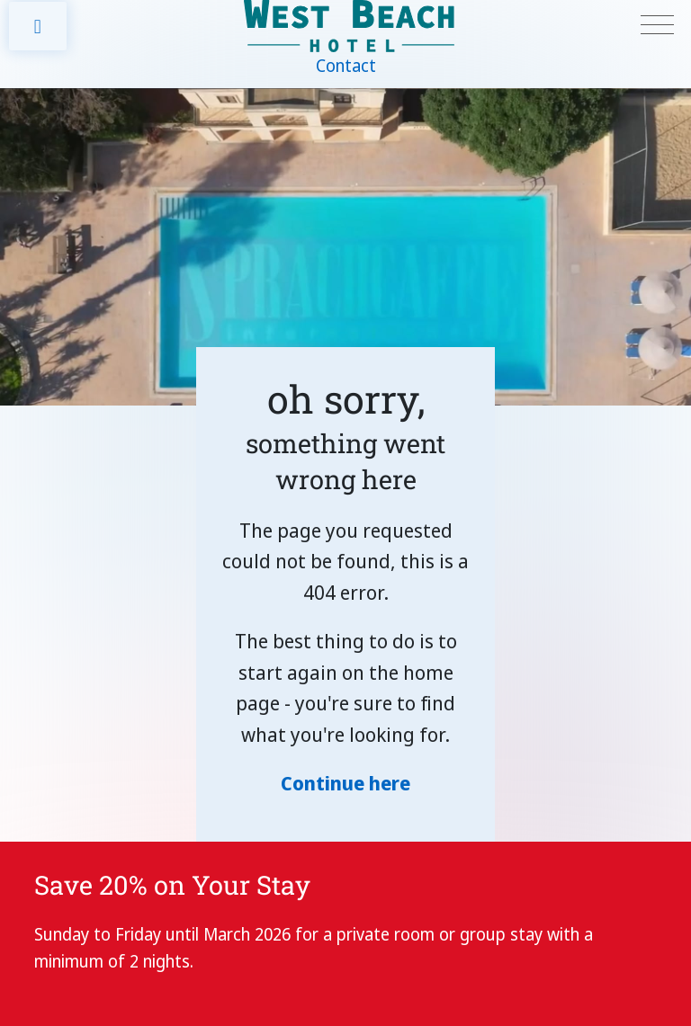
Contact (346, 65)
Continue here (345, 783)
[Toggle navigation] (657, 26)
